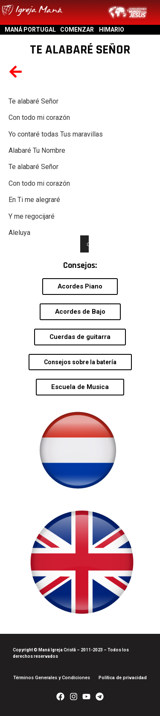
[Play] (91, 244)
